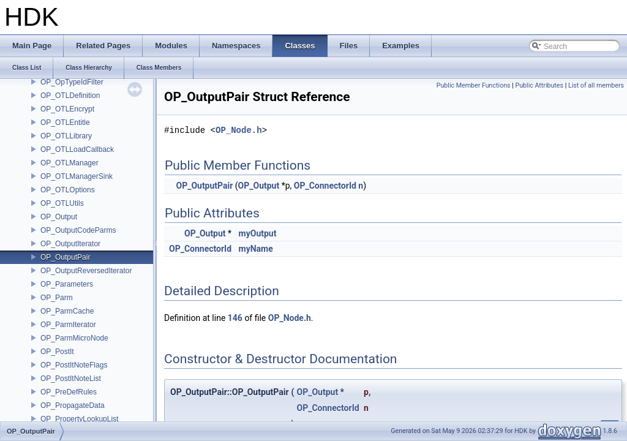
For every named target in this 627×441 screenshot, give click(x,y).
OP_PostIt (57, 351)
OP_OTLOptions (67, 190)
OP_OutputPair (65, 257)
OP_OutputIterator (70, 243)
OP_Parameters (66, 284)
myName (256, 249)
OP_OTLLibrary (66, 136)
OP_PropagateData (72, 405)
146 (235, 318)
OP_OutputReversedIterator (86, 270)
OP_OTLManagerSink (76, 176)
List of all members (596, 85)
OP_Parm (56, 297)
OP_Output (58, 217)
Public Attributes (539, 85)
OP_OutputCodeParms (78, 230)
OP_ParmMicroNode (74, 338)
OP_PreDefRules (68, 392)
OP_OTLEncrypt (67, 109)
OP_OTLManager (69, 163)
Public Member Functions (474, 85)
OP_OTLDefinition (70, 95)
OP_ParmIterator (68, 324)
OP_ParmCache (67, 311)
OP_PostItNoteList (70, 378)
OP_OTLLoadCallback (77, 149)
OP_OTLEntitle (65, 122)
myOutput (258, 233)
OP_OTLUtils (62, 203)
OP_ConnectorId (325, 185)
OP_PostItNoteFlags (73, 365)
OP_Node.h (239, 130)
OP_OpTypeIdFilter (71, 82)
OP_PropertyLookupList (79, 419)
